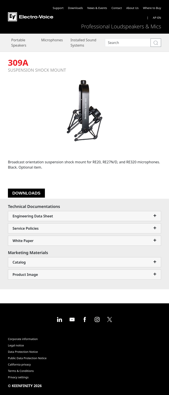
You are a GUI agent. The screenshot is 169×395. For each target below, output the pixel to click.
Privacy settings (18, 377)
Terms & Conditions (21, 371)
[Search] (128, 42)
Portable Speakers (18, 43)
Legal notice (16, 345)
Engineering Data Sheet (33, 216)
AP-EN (157, 18)
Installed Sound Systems (83, 43)
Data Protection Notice (23, 352)
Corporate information (23, 339)
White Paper (23, 240)
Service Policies (26, 228)
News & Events (97, 8)
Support (58, 8)
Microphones (52, 40)
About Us (132, 8)
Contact (117, 8)
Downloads (75, 8)
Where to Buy (152, 8)
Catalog (19, 262)
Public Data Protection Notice (27, 358)
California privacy (19, 364)
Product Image (25, 274)
